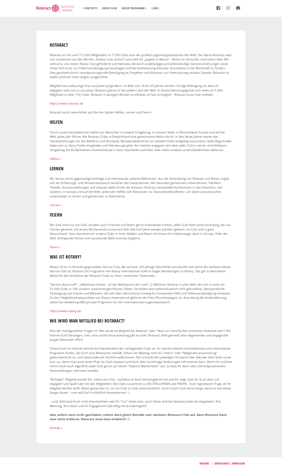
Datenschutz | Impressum (229, 463)
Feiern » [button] (55, 247)
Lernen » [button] (56, 205)
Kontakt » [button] (56, 428)
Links (155, 8)
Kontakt (204, 463)
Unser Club (109, 8)
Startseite (90, 8)
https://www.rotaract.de (66, 103)
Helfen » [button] (55, 159)
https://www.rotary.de (65, 311)
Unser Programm (133, 8)
